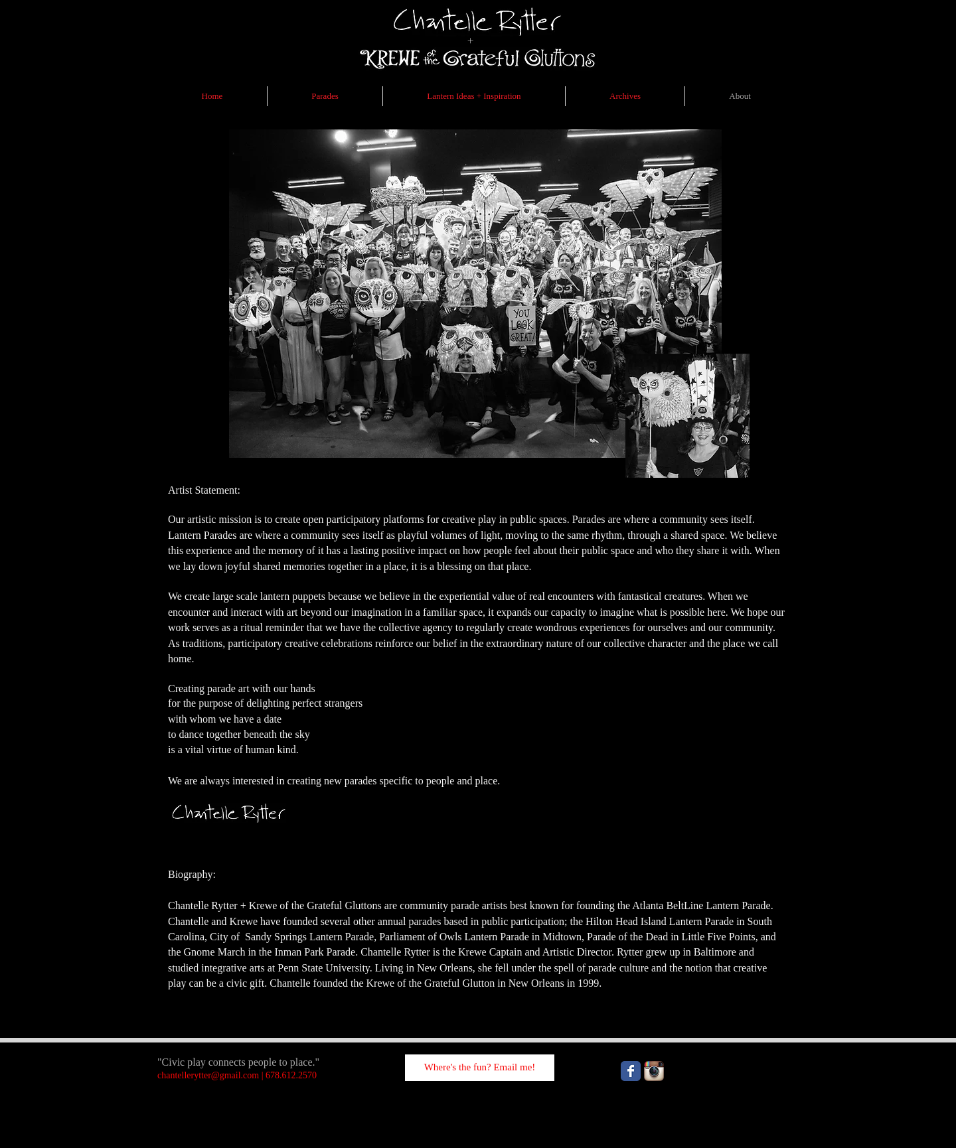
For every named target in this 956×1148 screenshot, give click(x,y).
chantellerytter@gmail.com (208, 1075)
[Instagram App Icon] (654, 1071)
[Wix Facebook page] (631, 1071)
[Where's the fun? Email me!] (479, 1067)
